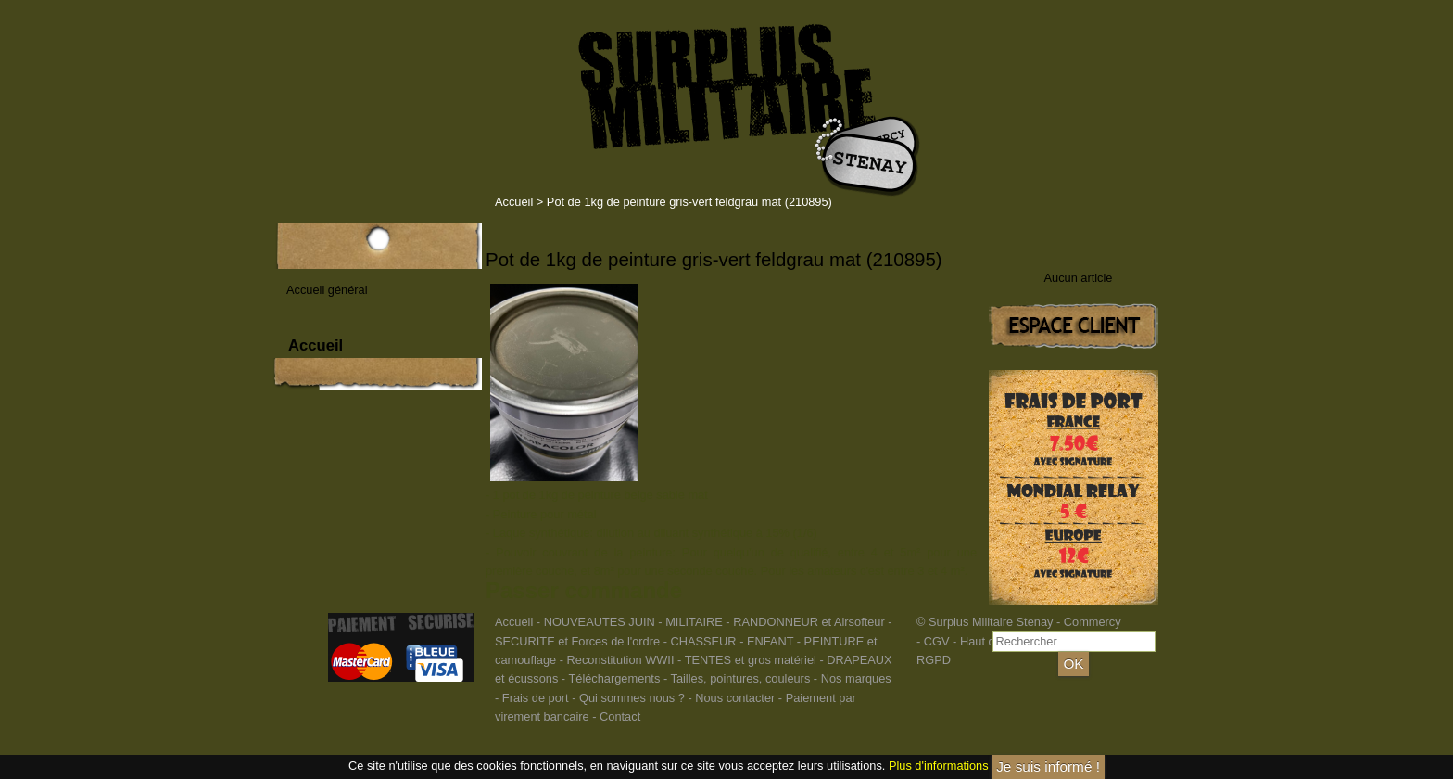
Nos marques (856, 678)
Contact (620, 716)
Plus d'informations (939, 766)
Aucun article (1078, 278)
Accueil (514, 202)
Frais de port (537, 698)
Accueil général (327, 290)
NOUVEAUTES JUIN (599, 622)
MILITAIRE (694, 622)
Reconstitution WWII (621, 660)
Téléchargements (614, 678)
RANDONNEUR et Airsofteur (809, 622)
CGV (937, 641)
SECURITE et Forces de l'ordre (577, 641)
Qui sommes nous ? (633, 698)
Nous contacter (735, 698)
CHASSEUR (703, 641)
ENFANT (770, 641)
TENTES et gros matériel (750, 660)
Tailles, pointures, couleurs (740, 678)
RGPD (933, 660)
